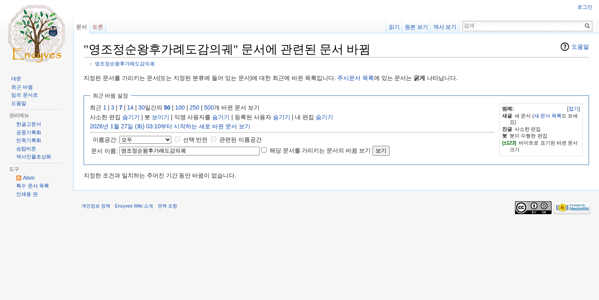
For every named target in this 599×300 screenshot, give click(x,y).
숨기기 (131, 117)
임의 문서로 (24, 95)
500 (209, 107)
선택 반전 (195, 139)
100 (180, 107)
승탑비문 (26, 149)
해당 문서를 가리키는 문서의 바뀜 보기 (320, 150)
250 (194, 107)
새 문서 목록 (548, 116)
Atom (29, 178)
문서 (81, 27)
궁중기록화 (28, 132)
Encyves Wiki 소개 (134, 205)
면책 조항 (167, 205)
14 (130, 107)
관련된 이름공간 (240, 139)
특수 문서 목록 (32, 186)
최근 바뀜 (21, 87)
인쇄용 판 (26, 194)
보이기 (160, 117)
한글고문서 (28, 124)
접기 (574, 109)
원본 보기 (416, 27)
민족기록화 (28, 140)
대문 (16, 79)
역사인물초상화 (33, 157)
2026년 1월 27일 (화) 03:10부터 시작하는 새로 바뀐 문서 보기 (170, 126)
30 (142, 107)
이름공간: (105, 139)
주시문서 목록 (355, 78)
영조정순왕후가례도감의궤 (125, 63)
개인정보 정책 (96, 205)
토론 (97, 27)
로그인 (584, 7)
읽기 (394, 27)
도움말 (580, 46)
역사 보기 (445, 27)
